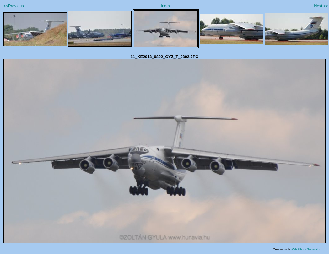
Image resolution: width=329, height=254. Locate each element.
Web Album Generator (306, 249)
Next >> (321, 5)
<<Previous (13, 5)
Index (165, 5)
